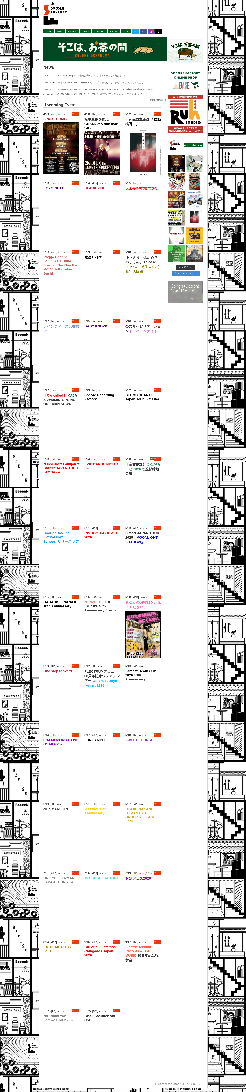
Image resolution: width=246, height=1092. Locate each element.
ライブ (75, 114)
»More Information (157, 100)
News (59, 31)
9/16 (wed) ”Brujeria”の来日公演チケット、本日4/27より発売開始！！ (91, 75)
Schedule (72, 31)
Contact (113, 31)
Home (48, 31)
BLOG (126, 31)
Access (85, 31)
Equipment (99, 31)
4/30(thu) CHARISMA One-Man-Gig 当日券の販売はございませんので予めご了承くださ (100, 82)
